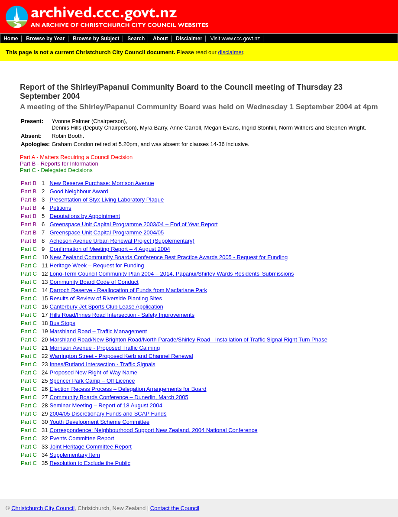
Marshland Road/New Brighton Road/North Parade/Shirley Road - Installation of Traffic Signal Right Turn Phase (188, 339)
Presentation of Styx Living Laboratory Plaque (107, 199)
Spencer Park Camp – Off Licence (92, 380)
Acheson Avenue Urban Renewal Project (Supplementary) (122, 240)
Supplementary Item (75, 455)
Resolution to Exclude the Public (90, 463)
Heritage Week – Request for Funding (97, 265)
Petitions (60, 208)
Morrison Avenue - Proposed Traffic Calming (105, 348)
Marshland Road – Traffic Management (98, 331)
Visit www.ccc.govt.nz (235, 39)
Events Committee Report (82, 438)
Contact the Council (174, 508)
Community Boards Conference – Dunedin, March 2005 (119, 397)
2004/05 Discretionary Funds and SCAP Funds (108, 413)
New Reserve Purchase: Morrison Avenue (102, 183)
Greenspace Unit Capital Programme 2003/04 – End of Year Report (134, 224)
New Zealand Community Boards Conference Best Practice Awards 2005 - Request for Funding (169, 257)
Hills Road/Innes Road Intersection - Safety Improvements (122, 315)
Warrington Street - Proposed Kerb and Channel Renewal (121, 356)
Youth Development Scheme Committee (100, 422)
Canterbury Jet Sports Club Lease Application (106, 306)
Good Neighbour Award (79, 191)
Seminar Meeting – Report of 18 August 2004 (106, 405)
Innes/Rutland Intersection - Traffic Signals (102, 364)
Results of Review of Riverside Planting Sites (106, 298)
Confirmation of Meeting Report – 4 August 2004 (110, 249)
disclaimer (230, 52)
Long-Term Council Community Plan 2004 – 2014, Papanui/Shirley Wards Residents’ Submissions (172, 273)
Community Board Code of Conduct (94, 282)
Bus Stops (62, 323)
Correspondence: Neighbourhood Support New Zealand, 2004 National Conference (154, 430)
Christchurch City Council (42, 508)
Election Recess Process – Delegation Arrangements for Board (128, 389)
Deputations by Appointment (85, 216)
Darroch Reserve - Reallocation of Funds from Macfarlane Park (128, 290)
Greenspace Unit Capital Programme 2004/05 (107, 232)
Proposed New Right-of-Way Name (94, 372)
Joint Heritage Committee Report (91, 446)
